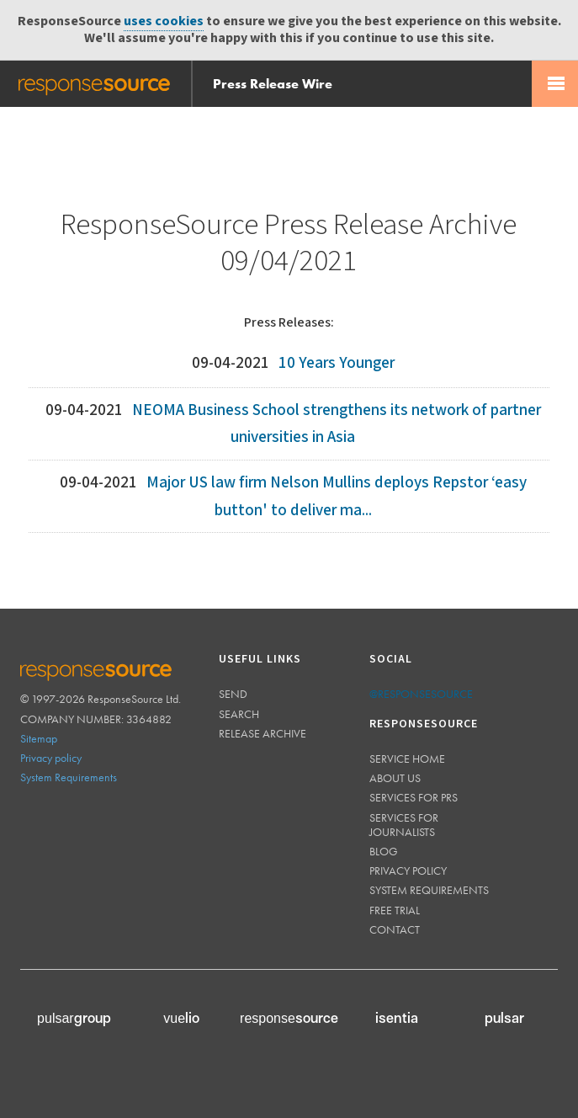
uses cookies (164, 21)
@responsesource (421, 693)
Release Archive (262, 733)
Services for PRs (413, 797)
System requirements (429, 889)
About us (395, 777)
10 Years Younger (336, 363)
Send (233, 693)
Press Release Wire (272, 84)
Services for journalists (403, 824)
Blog (383, 851)
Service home (407, 758)
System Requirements (68, 777)
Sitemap (38, 738)
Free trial (394, 910)
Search (239, 713)
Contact (394, 929)
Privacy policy (51, 757)
